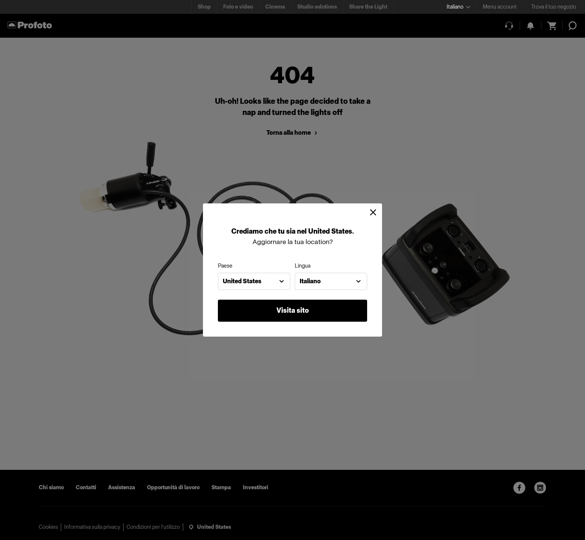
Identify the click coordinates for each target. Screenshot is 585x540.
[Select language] (458, 7)
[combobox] (254, 281)
